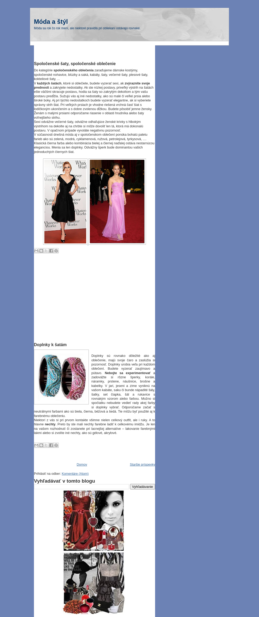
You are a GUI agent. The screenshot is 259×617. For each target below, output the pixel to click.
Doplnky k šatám (50, 344)
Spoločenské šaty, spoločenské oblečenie (75, 63)
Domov (82, 464)
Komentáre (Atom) (75, 474)
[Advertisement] (95, 53)
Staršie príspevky (142, 464)
